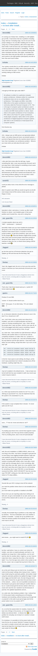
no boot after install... (12, 25)
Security (27, 3)
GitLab (21, 3)
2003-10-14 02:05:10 (31, 86)
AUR (32, 3)
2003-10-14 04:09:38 (31, 180)
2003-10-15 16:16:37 (31, 508)
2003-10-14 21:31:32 (31, 310)
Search (12, 13)
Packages (10, 3)
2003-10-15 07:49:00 (31, 447)
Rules (7, 13)
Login (23, 13)
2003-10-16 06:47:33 (31, 566)
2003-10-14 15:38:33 (31, 262)
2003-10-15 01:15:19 (31, 418)
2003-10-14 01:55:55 (31, 62)
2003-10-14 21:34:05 (31, 367)
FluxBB (34, 649)
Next (13, 29)
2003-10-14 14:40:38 (31, 247)
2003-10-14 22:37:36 (31, 400)
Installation (12, 23)
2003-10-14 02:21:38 (31, 157)
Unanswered (33, 17)
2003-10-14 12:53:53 (31, 218)
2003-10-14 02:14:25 (31, 131)
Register (17, 13)
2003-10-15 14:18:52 (31, 479)
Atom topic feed (32, 646)
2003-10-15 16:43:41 (31, 533)
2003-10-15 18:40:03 (31, 546)
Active (26, 17)
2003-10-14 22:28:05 (31, 388)
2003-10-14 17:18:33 (31, 293)
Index (2, 13)
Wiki (16, 3)
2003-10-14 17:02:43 (31, 283)
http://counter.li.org (7, 80)
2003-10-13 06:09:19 (31, 33)
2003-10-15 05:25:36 (31, 426)
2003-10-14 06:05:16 (31, 206)
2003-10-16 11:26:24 (31, 605)
